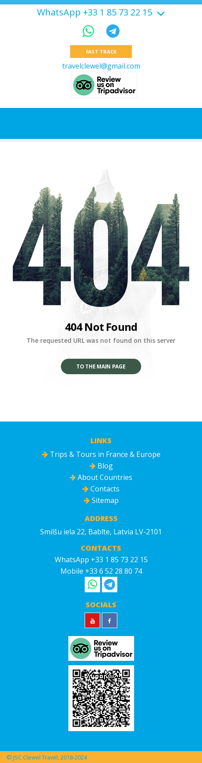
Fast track (101, 51)
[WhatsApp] (89, 31)
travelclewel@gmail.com (101, 66)
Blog (101, 466)
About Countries (101, 477)
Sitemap (101, 500)
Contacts (101, 489)
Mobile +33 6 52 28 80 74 (101, 571)
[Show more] (159, 12)
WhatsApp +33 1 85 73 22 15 (94, 12)
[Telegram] (113, 31)
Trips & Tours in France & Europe (101, 454)
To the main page (100, 366)
